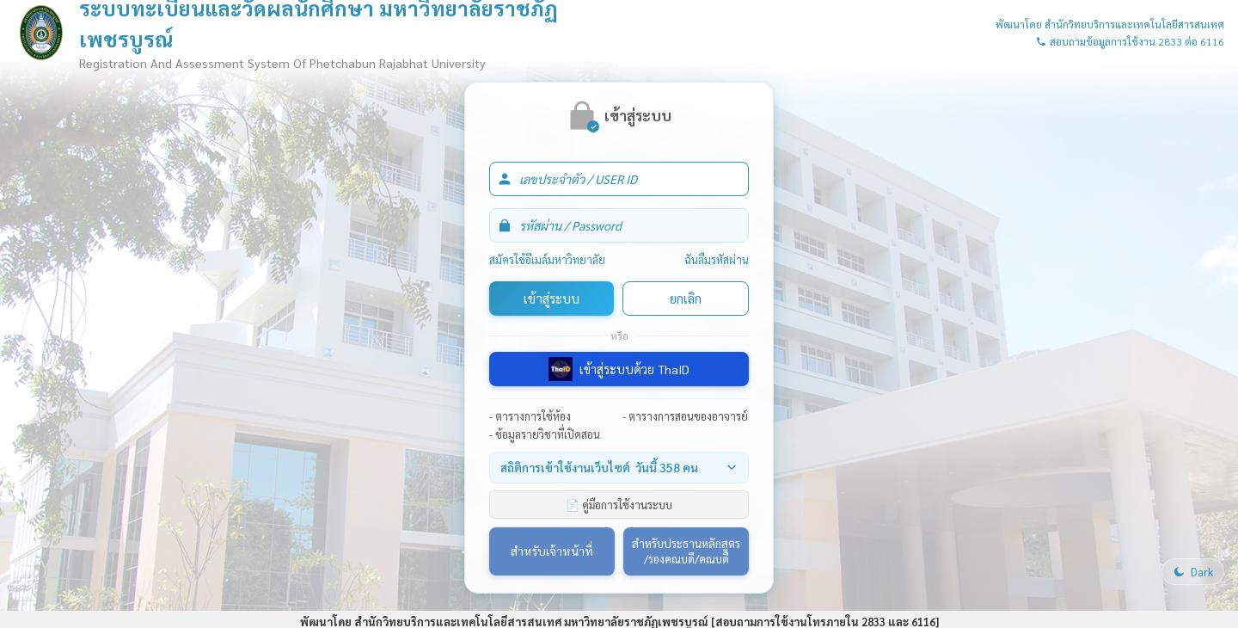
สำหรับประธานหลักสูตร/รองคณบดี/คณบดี (686, 551)
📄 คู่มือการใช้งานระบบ (619, 504)
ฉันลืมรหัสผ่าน (716, 259)
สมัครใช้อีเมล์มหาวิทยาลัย (547, 259)
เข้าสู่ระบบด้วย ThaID (619, 369)
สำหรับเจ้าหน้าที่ (552, 550)
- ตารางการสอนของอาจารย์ (685, 416)
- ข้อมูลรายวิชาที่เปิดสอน (544, 434)
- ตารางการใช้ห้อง (530, 416)
